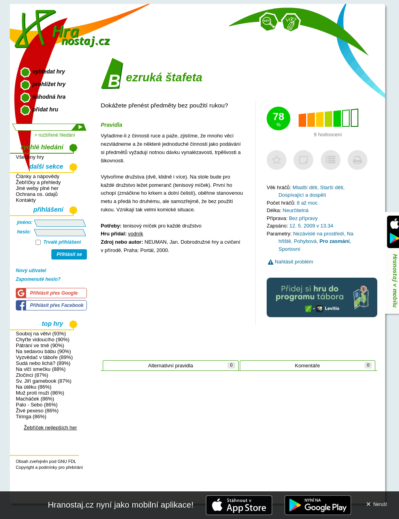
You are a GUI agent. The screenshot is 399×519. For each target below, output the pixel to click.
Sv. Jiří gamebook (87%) (44, 381)
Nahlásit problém (290, 262)
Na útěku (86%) (33, 387)
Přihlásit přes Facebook (56, 305)
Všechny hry (30, 157)
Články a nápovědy (37, 176)
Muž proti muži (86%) (40, 393)
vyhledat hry (48, 71)
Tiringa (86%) (31, 416)
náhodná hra (49, 97)
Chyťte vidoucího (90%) (43, 339)
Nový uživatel (31, 270)
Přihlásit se (69, 254)
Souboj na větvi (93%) (41, 334)
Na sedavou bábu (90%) (43, 351)
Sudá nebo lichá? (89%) (43, 363)
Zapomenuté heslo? (38, 279)
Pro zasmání (335, 241)
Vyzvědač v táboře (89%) (44, 357)
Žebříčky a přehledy (38, 182)
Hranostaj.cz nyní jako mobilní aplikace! (121, 504)
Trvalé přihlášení (58, 242)
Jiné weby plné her (37, 188)
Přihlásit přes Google (54, 293)
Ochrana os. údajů (37, 194)
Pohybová (305, 241)
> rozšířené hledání (54, 135)
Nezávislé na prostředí (318, 234)
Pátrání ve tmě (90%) (40, 345)
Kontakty (26, 200)
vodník (135, 234)
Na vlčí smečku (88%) (41, 369)
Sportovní (289, 249)
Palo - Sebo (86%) (37, 405)
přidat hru (45, 109)
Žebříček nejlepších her (50, 428)
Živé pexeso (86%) (37, 411)
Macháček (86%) (35, 399)
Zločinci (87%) (32, 375)
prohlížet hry (49, 84)
